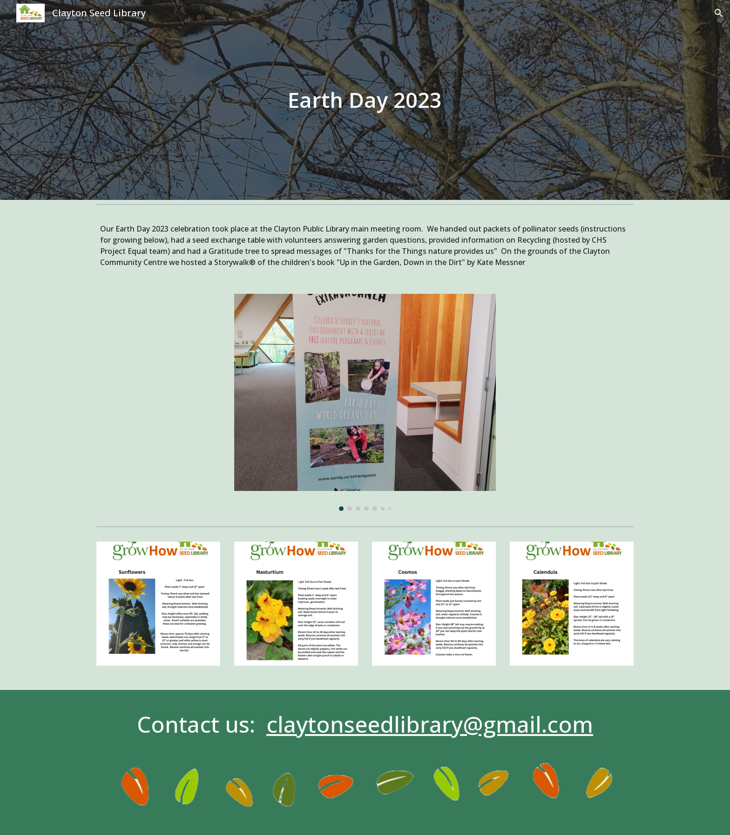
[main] (365, 100)
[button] (719, 13)
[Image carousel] (365, 402)
